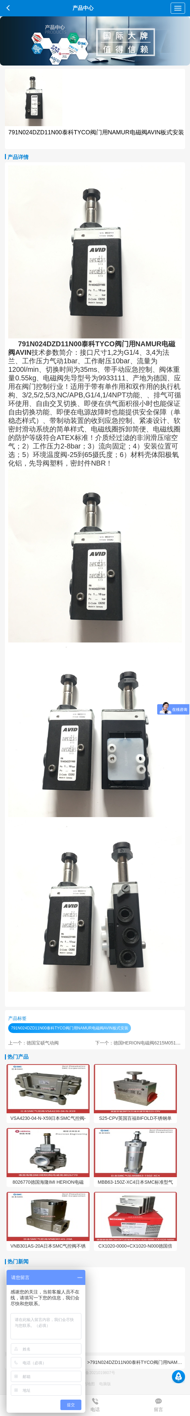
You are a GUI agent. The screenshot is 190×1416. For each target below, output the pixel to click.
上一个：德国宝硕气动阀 (33, 1042)
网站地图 (87, 1384)
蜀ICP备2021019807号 (95, 1372)
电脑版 (105, 1384)
